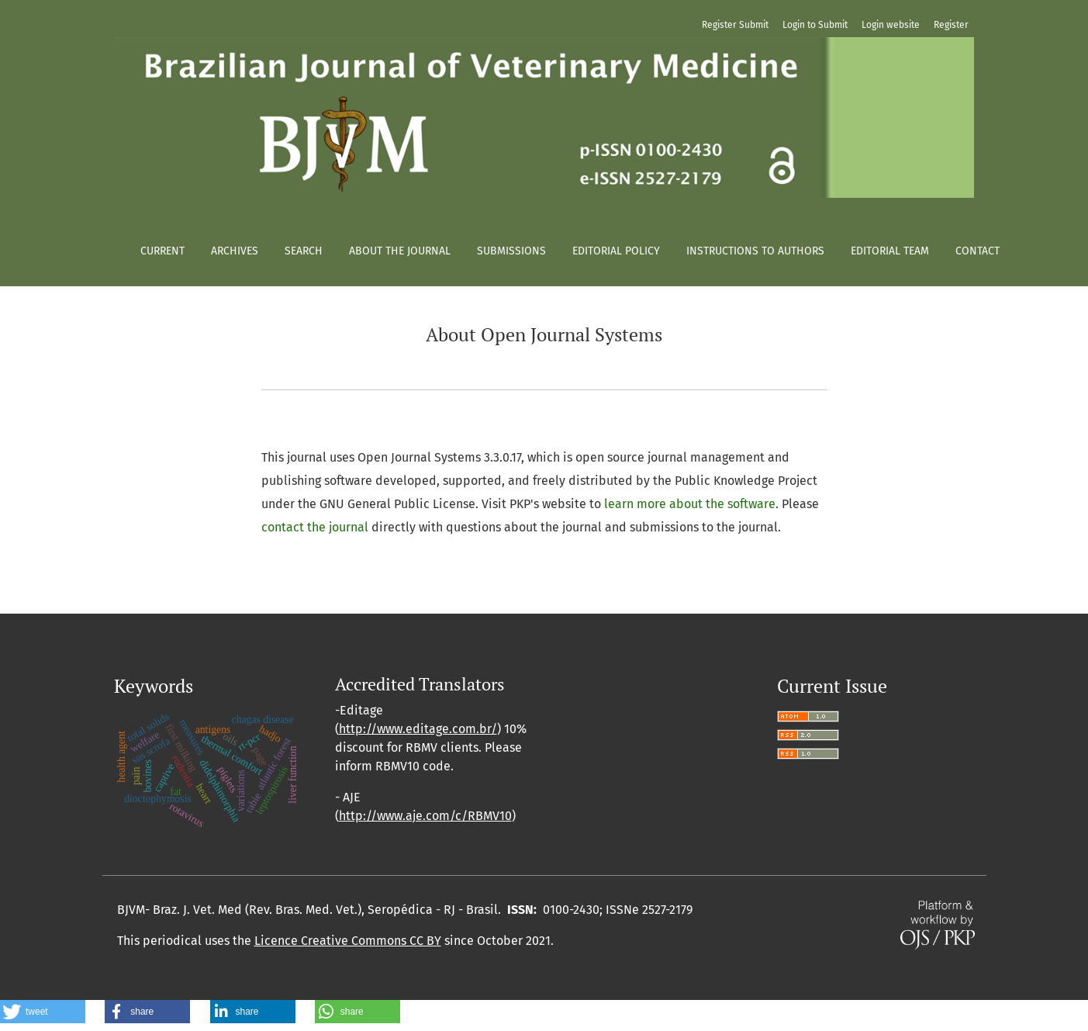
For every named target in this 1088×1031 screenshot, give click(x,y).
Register (951, 24)
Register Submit (735, 24)
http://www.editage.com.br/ (418, 728)
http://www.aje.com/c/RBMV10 (425, 815)
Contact (977, 251)
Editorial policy (616, 251)
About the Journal (400, 251)
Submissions (511, 251)
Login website (891, 24)
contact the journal (314, 527)
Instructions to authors (755, 251)
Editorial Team (890, 251)
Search (304, 251)
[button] (42, 1011)
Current (162, 251)
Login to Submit (815, 24)
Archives (234, 251)
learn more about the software (689, 503)
